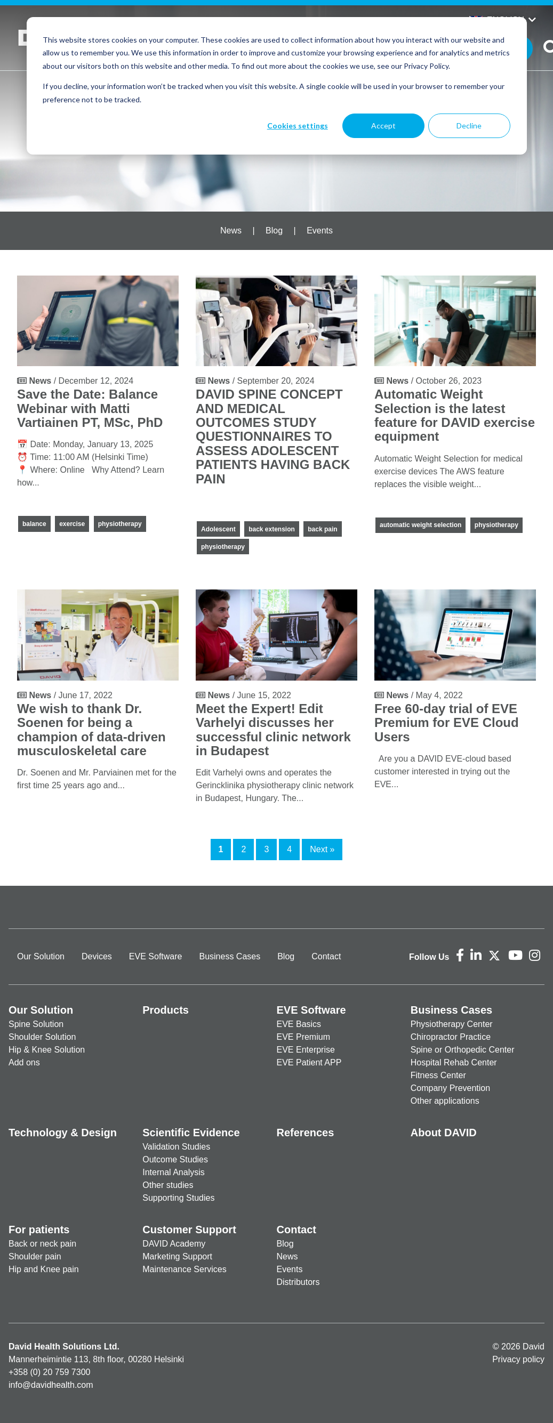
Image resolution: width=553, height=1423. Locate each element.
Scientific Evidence (190, 1132)
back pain (322, 529)
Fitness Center (438, 1075)
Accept (383, 125)
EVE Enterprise (306, 1049)
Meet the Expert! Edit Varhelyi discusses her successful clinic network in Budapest (273, 729)
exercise (72, 524)
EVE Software (155, 956)
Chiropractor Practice (451, 1036)
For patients (39, 1229)
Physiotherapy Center (452, 1024)
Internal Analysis (173, 1172)
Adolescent (218, 529)
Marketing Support (177, 1256)
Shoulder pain (35, 1256)
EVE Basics (299, 1024)
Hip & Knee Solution (47, 1049)
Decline (469, 125)
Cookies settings (297, 125)
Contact (326, 956)
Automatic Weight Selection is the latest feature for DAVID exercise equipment (454, 415)
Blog (274, 230)
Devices (97, 956)
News (231, 230)
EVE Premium (303, 1036)
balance (34, 524)
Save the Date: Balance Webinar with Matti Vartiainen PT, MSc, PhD (90, 408)
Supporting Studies (178, 1197)
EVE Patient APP (309, 1062)
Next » (322, 849)
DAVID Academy (173, 1243)
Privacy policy (518, 1359)
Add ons (24, 1062)
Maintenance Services (184, 1269)
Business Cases (229, 956)
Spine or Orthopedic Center (463, 1049)
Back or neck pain (42, 1243)
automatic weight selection (420, 525)
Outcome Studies (175, 1159)
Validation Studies (176, 1146)
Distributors (298, 1282)
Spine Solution (36, 1024)
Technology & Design (63, 1132)
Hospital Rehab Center (454, 1062)
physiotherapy (120, 524)
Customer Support (189, 1229)
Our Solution (41, 956)
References (305, 1132)
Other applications (445, 1100)
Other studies (167, 1185)
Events (320, 230)
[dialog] (277, 86)
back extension (272, 529)
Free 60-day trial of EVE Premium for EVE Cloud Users (446, 722)
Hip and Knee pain (44, 1269)
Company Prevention (450, 1088)
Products (165, 1010)
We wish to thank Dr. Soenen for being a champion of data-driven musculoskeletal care (91, 729)
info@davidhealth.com (51, 1384)
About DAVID (444, 1132)
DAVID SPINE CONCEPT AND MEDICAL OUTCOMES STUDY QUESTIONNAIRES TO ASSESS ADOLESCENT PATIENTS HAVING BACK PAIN (273, 436)
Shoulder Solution (42, 1036)
